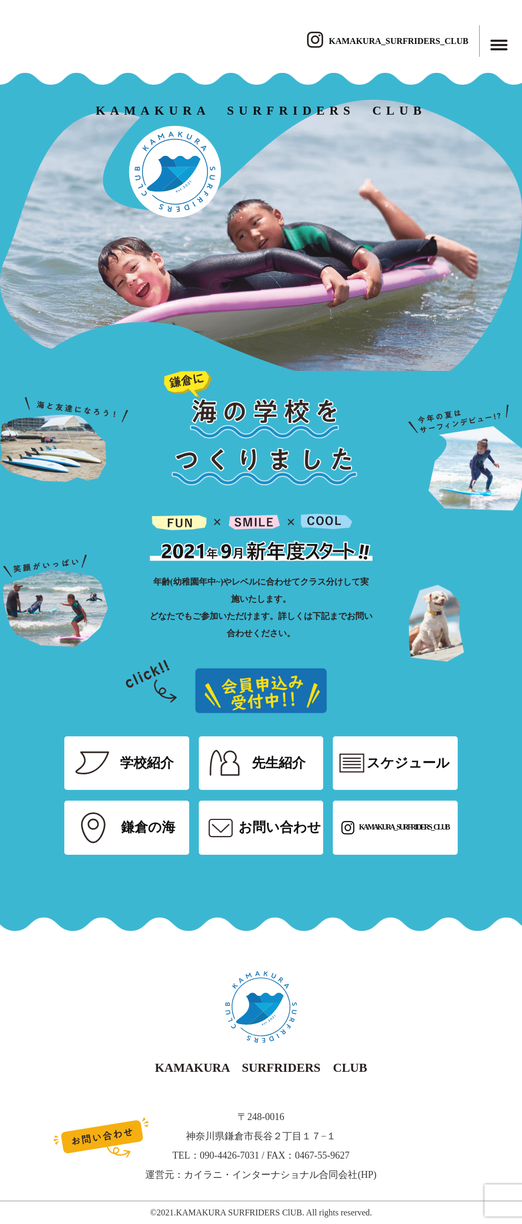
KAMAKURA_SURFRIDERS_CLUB (387, 41)
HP (367, 1174)
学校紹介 (147, 763)
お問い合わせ (279, 827)
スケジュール (408, 763)
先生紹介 (278, 763)
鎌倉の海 (148, 827)
